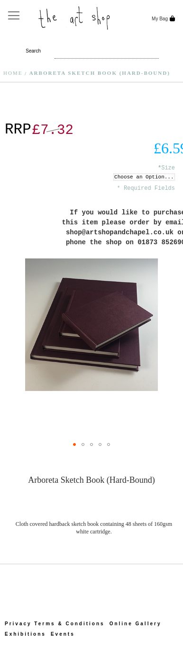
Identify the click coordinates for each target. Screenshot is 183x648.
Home (12, 73)
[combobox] (80, 51)
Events (63, 634)
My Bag (159, 18)
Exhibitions (25, 634)
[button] (74, 444)
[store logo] (74, 17)
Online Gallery (136, 623)
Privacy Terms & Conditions (55, 623)
